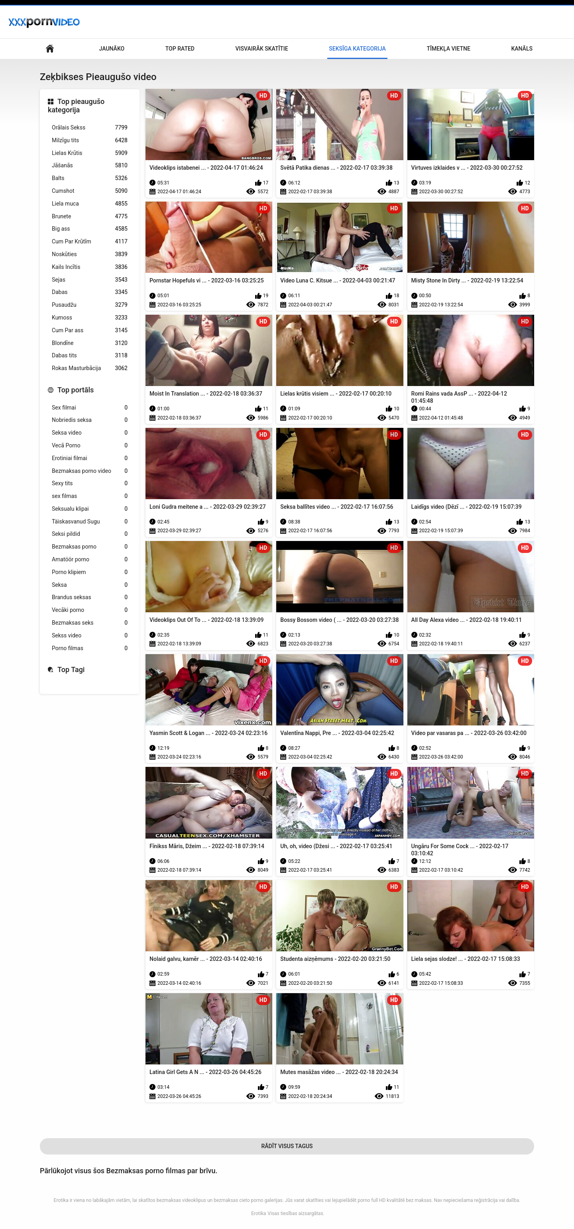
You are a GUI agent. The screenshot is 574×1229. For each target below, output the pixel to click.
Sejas (90, 279)
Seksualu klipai (90, 509)
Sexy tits (90, 483)
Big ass (90, 228)
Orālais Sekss (90, 127)
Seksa (90, 585)
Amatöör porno (90, 559)
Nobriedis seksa (90, 420)
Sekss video (90, 635)
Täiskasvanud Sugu (90, 521)
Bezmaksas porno (90, 546)
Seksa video (90, 432)
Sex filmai (90, 407)
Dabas (90, 292)
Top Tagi (71, 669)
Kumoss (90, 317)
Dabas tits (90, 355)
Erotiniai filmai (90, 458)
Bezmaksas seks (90, 622)
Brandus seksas (90, 597)
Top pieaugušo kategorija (76, 105)
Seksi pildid (90, 534)
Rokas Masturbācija (90, 368)
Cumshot (90, 191)
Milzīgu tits (90, 140)
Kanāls (522, 48)
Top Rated (180, 48)
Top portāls (75, 390)
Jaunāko (112, 48)
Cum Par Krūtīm (90, 241)
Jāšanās (90, 165)
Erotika (258, 1213)
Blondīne (90, 343)
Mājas (50, 49)
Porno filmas (90, 648)
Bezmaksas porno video (90, 471)
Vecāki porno (90, 610)
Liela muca (90, 203)
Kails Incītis (90, 267)
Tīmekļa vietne (448, 48)
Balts (90, 178)
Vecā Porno (90, 445)
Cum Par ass (90, 330)
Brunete (90, 216)
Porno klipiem (90, 572)
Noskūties (90, 254)
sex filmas (90, 496)
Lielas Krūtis (90, 153)
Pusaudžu (90, 305)
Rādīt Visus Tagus (287, 1146)
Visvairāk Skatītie (262, 48)
